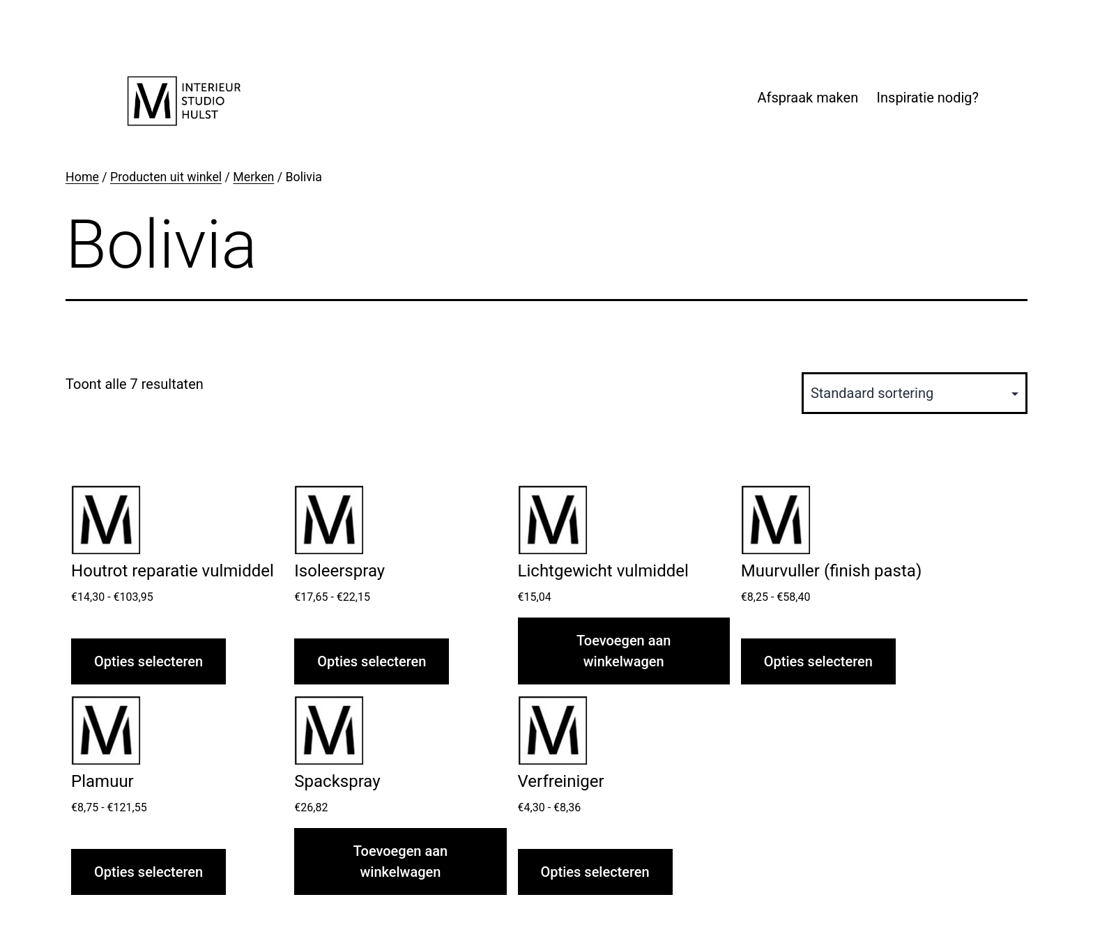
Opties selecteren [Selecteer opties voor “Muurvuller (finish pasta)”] (818, 661)
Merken (253, 177)
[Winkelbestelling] (914, 393)
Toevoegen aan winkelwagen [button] (623, 651)
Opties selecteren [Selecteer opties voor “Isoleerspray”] (371, 661)
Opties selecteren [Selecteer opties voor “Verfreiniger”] (595, 872)
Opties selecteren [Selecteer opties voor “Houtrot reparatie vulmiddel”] (148, 661)
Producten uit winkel (166, 177)
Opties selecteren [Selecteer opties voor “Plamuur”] (148, 872)
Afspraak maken (807, 97)
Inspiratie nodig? (928, 97)
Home (82, 177)
